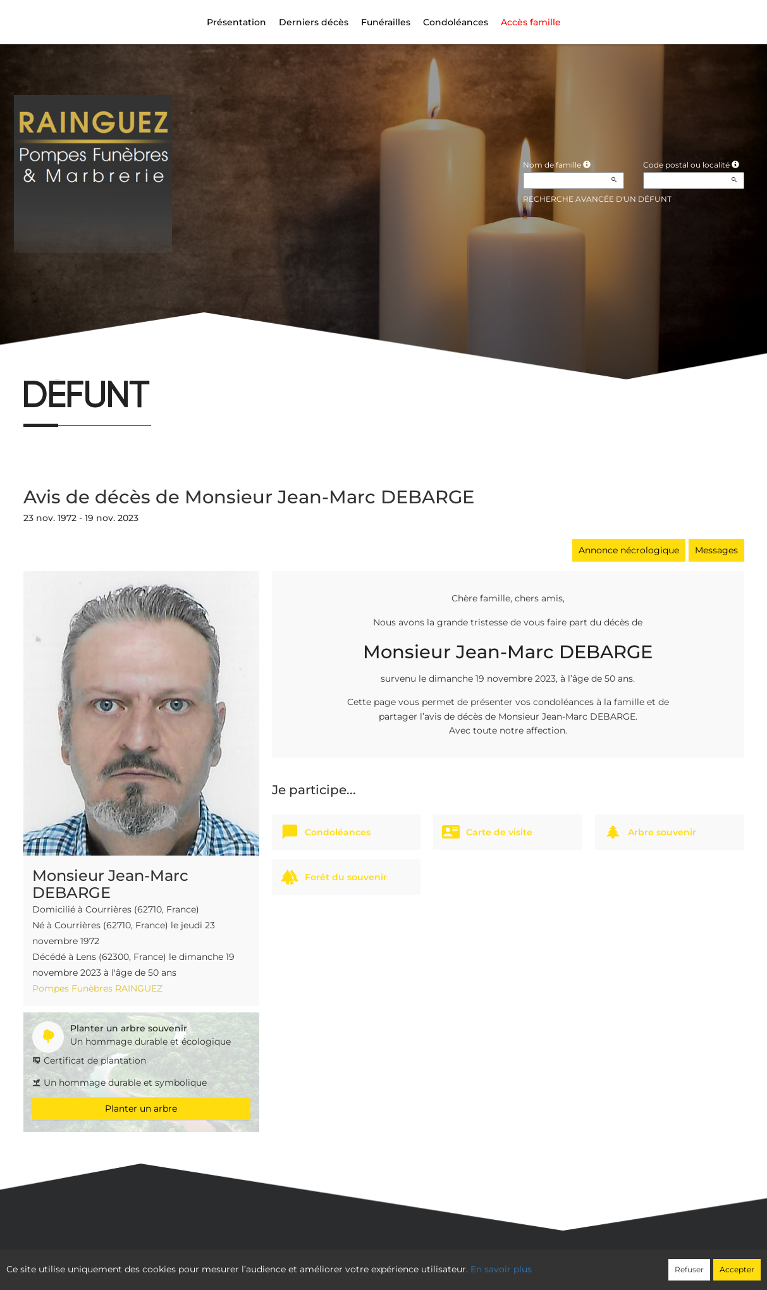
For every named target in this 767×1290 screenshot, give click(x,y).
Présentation (236, 22)
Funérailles (385, 22)
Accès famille (531, 22)
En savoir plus (501, 1269)
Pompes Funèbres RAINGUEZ (97, 988)
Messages (716, 550)
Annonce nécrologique (629, 550)
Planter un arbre (141, 1108)
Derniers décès (313, 22)
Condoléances (455, 22)
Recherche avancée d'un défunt (597, 199)
